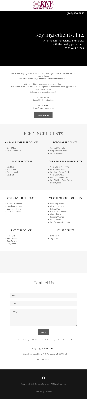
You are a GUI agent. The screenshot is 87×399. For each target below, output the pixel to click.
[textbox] (43, 295)
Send (43, 332)
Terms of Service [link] (63, 340)
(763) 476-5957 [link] (75, 13)
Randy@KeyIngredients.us (43, 100)
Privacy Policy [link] (51, 340)
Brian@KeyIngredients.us (43, 108)
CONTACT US (43, 115)
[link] (43, 5)
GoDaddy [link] (48, 392)
